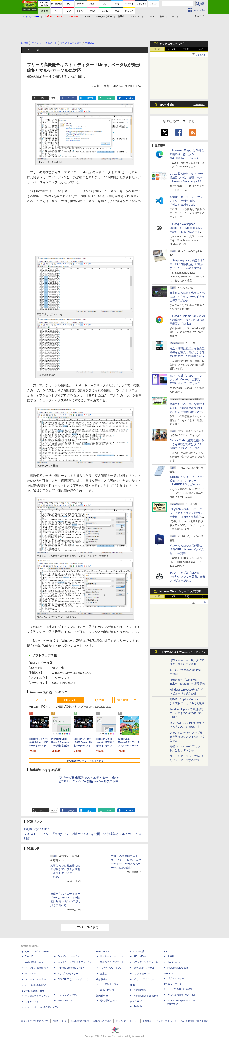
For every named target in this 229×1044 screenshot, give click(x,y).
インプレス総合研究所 (36, 968)
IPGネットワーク (172, 984)
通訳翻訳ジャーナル (144, 968)
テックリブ (135, 1001)
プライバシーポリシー (127, 1021)
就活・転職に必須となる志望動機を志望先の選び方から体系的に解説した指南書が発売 (187, 352)
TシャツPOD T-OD (110, 968)
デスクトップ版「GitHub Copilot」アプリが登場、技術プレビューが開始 (187, 576)
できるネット (32, 1001)
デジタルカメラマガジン (37, 995)
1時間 (157, 49)
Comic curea (173, 962)
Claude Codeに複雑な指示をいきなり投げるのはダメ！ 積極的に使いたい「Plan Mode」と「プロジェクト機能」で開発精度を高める (187, 448)
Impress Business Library (71, 968)
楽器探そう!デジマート (112, 962)
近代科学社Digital (109, 1000)
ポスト (43, 98)
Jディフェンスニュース (146, 962)
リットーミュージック (111, 956)
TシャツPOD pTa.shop (179, 989)
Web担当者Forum (34, 962)
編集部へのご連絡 (102, 1021)
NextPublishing (65, 1000)
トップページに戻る (85, 927)
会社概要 (147, 1021)
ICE (165, 951)
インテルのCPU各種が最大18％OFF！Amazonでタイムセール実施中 (187, 549)
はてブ (90, 98)
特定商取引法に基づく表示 (194, 1021)
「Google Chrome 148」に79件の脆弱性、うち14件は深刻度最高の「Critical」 (187, 319)
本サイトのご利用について (34, 1021)
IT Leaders (30, 973)
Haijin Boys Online (36, 829)
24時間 (171, 49)
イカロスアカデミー (144, 979)
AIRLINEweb (140, 956)
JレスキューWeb (142, 973)
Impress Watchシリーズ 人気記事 (180, 591)
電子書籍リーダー (128, 700)
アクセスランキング (171, 43)
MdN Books (140, 990)
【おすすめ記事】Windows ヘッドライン (182, 652)
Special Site (167, 104)
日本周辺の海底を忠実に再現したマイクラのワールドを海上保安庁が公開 (187, 296)
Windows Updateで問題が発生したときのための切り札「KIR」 (186, 713)
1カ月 (201, 49)
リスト (54, 98)
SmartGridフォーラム (69, 956)
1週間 (186, 49)
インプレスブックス (68, 994)
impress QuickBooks (177, 968)
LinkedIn (129, 98)
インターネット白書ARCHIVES (41, 1007)
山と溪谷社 (102, 979)
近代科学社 (102, 995)
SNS (151, 16)
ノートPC (41, 700)
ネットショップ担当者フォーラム (75, 962)
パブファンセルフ (176, 978)
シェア (71, 98)
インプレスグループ (166, 1021)
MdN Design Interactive (146, 995)
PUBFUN (168, 973)
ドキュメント (137, 16)
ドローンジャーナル (35, 979)
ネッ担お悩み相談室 (35, 985)
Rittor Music (102, 951)
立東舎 (103, 973)
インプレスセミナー (68, 973)
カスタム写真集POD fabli (181, 994)
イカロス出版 (137, 951)
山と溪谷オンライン (110, 984)
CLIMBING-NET (108, 990)
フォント (174, 16)
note (109, 98)
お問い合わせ (59, 1021)
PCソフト (70, 700)
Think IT (29, 956)
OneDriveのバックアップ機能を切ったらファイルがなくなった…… (187, 736)
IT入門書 (99, 700)
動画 (162, 16)
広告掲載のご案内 (79, 1021)
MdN (132, 985)
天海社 (170, 956)
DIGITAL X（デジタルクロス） (73, 979)
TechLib (138, 1006)
